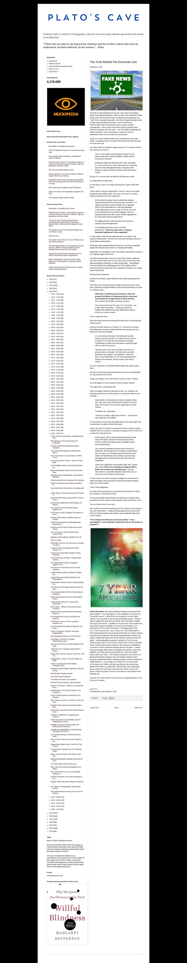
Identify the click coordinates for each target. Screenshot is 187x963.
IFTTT (95, 689)
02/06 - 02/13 (56, 433)
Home (117, 708)
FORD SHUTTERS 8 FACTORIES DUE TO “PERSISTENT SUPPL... (66, 721)
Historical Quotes (55, 64)
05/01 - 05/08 (56, 397)
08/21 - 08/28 (56, 349)
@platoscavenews (66, 840)
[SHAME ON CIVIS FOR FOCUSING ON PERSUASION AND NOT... (65, 726)
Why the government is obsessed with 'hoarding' (67, 480)
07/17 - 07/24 (56, 364)
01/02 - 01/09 (56, 809)
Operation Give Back (116, 400)
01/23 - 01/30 (56, 800)
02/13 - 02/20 (56, 430)
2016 (51, 828)
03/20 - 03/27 (56, 415)
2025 (51, 282)
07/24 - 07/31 (56, 361)
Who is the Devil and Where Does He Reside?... (65, 188)
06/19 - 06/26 (56, 376)
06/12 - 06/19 (56, 379)
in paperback (119, 522)
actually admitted (108, 329)
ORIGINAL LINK (96, 67)
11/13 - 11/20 (56, 312)
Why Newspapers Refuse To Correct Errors (66, 636)
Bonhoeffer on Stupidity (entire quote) (62, 146)
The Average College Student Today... (62, 198)
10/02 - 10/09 (56, 330)
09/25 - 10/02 (56, 333)
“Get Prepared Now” (102, 631)
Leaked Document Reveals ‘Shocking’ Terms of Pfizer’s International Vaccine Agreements (65, 254)
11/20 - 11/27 (56, 309)
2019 (51, 819)
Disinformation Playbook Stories (62, 673)
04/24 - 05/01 (56, 400)
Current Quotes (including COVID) (60, 66)
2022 (51, 291)
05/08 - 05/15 (56, 394)
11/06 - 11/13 (56, 315)
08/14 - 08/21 (56, 352)
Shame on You (54, 69)
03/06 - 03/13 (56, 421)
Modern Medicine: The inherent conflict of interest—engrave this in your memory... (66, 175)
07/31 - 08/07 (56, 358)
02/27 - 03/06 (56, 424)
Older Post (138, 708)
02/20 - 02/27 (56, 427)
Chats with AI (53, 72)
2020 (51, 816)
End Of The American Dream (112, 643)
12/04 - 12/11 (56, 303)
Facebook (96, 664)
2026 (51, 279)
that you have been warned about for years (123, 491)
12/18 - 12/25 (56, 297)
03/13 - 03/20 (56, 418)
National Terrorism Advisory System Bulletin (66, 682)
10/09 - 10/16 (56, 327)
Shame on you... (54, 236)
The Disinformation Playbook (61, 677)
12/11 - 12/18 (56, 300)
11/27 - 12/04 (56, 306)
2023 (51, 288)
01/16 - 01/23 (56, 803)
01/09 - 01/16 (56, 806)
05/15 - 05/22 (56, 391)
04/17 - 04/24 (56, 403)
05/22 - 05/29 (56, 388)
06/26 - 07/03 (56, 373)
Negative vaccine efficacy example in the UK (66, 537)
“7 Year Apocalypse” (107, 614)
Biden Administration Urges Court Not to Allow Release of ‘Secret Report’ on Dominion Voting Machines (65, 261)
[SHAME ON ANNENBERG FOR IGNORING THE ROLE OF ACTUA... (66, 730)
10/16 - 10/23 (56, 324)
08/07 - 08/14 (56, 355)
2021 (51, 813)
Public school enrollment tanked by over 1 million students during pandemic (65, 268)
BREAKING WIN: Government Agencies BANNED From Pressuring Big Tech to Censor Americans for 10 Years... (66, 182)
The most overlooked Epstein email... (61, 170)
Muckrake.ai (53, 61)
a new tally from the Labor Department (111, 165)
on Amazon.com (134, 614)
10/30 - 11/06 (56, 318)
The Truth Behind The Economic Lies (111, 678)
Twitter (105, 664)
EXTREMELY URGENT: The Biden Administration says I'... (63, 640)
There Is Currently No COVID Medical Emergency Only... (64, 664)
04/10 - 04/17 (56, 406)
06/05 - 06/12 (56, 382)
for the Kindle (134, 522)
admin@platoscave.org (55, 876)
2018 (51, 822)
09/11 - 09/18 (56, 339)
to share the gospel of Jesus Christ (107, 671)
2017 (51, 825)
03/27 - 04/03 (56, 412)
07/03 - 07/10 (56, 370)
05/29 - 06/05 (56, 385)
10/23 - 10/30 (56, 321)
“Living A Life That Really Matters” (127, 631)
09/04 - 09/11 (56, 343)
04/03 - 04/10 (56, 409)
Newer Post (95, 708)
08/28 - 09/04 (56, 346)
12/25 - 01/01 (56, 294)
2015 (51, 831)
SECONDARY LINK (109, 692)
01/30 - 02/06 (56, 797)
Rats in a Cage (56, 540)
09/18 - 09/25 (56, 336)
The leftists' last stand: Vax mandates (63, 679)
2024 (51, 285)
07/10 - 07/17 (56, 367)
